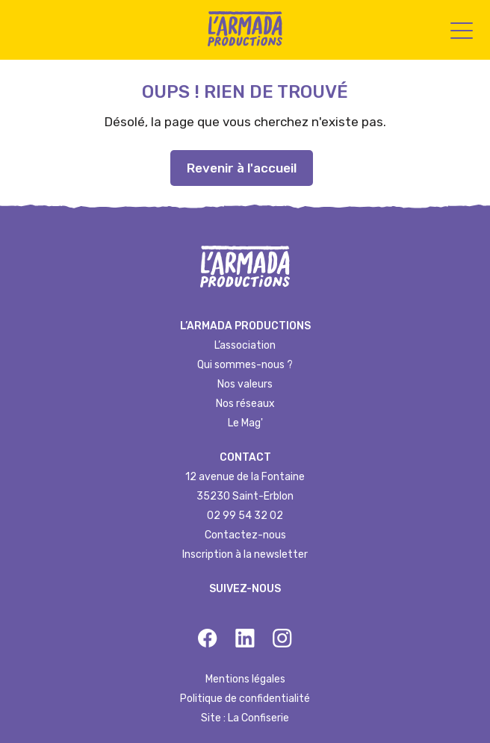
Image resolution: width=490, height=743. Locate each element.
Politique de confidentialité (245, 698)
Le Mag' (245, 423)
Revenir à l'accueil (242, 168)
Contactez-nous (245, 535)
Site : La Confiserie (245, 718)
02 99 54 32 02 (245, 515)
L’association (245, 345)
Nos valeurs (245, 384)
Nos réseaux (245, 403)
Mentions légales (245, 679)
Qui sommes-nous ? (245, 364)
